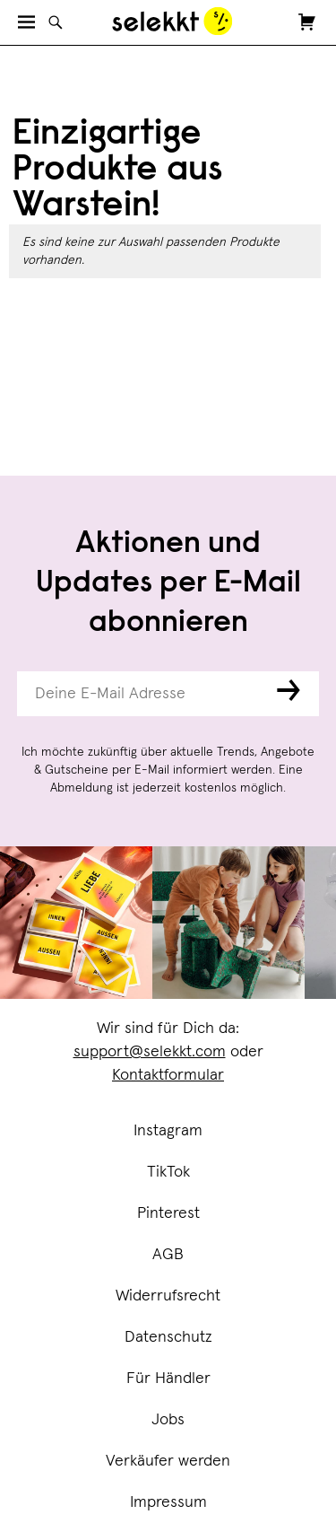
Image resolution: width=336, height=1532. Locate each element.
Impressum (168, 1502)
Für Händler (168, 1378)
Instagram (168, 1131)
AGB (168, 1255)
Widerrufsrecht (168, 1296)
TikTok (168, 1172)
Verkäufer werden (168, 1461)
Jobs (168, 1420)
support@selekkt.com (149, 1052)
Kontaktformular (168, 1075)
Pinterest (168, 1213)
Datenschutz (168, 1337)
